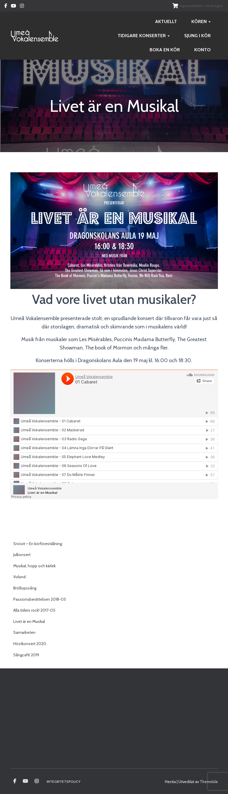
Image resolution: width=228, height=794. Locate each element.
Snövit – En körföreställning (37, 543)
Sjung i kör (197, 35)
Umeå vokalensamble (14, 781)
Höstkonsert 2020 (29, 643)
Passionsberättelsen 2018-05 (39, 599)
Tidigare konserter (144, 35)
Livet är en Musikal (29, 621)
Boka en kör (165, 49)
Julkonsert (22, 554)
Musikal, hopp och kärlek (34, 565)
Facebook (5, 6)
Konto (202, 49)
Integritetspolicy (63, 781)
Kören (201, 21)
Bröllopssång (24, 588)
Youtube (13, 6)
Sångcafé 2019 (26, 654)
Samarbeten (24, 632)
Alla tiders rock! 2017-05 (34, 610)
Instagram (22, 6)
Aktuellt (166, 21)
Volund (19, 576)
